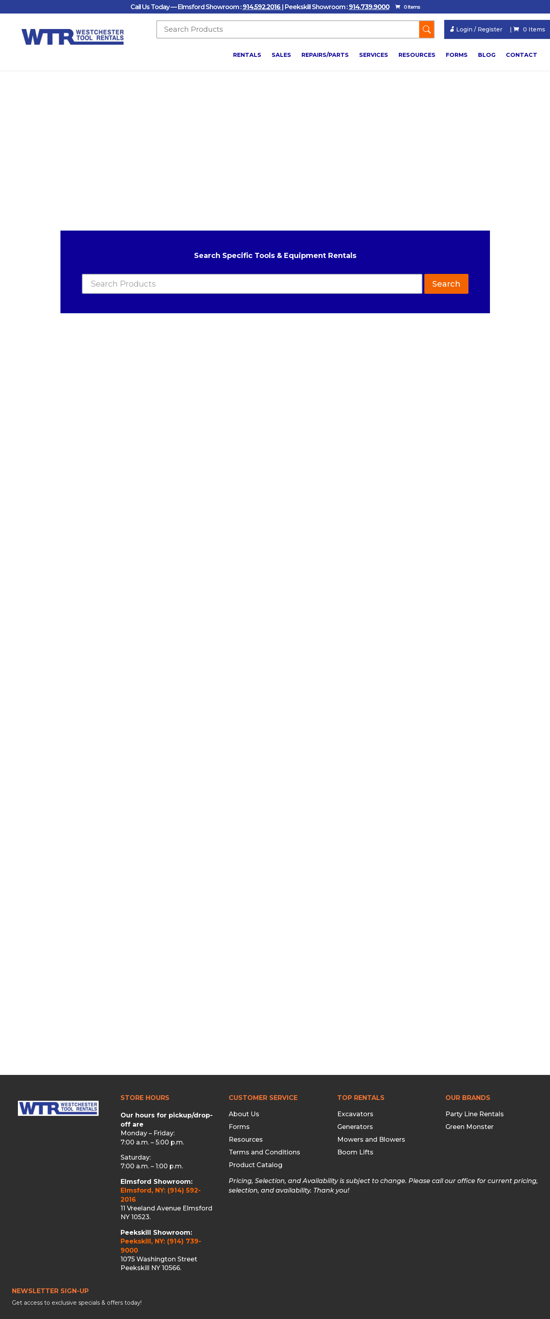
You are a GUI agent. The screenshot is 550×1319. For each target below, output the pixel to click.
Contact (521, 55)
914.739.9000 (369, 7)
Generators (355, 1127)
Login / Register (475, 29)
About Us (244, 1114)
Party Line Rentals (474, 1114)
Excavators (355, 1114)
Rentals (247, 55)
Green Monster (469, 1127)
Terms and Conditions (264, 1152)
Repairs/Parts (325, 55)
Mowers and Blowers (371, 1140)
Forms (457, 55)
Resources (416, 55)
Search (446, 284)
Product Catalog (255, 1165)
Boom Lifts (355, 1152)
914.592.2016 (262, 7)
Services (373, 55)
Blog (487, 55)
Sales (281, 55)
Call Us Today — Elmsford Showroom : (186, 7)
